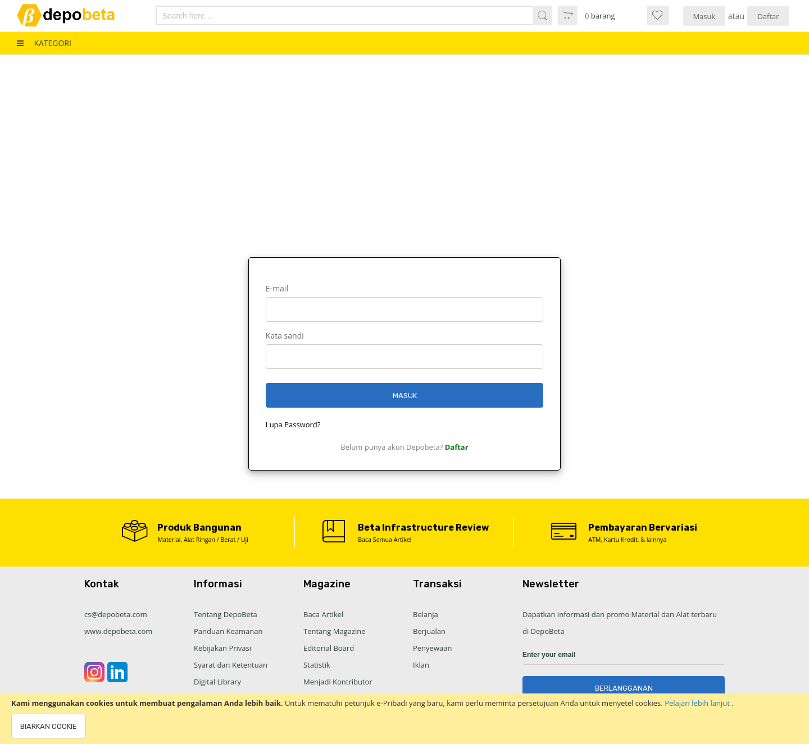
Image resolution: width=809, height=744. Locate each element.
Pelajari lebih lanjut (698, 703)
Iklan (421, 665)
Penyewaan (432, 648)
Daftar (768, 16)
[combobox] (324, 15)
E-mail (277, 288)
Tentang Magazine (334, 631)
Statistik (316, 665)
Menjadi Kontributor (337, 682)
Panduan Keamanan (228, 631)
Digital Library (217, 682)
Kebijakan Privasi (222, 648)
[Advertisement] (404, 139)
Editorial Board (328, 648)
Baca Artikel (323, 614)
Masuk (704, 16)
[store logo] (75, 15)
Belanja (425, 614)
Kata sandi (285, 335)
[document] (404, 718)
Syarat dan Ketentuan (230, 665)
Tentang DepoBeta (225, 614)
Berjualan (429, 631)
